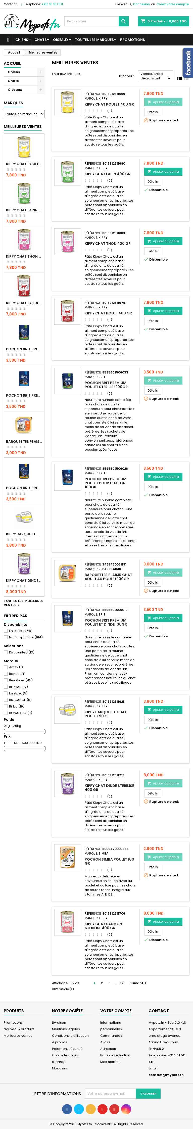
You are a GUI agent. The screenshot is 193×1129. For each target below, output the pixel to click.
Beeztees (21, 680)
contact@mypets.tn (166, 1074)
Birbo (16, 706)
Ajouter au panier (163, 102)
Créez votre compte (172, 4)
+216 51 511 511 (52, 4)
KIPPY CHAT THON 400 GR (24, 256)
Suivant (138, 983)
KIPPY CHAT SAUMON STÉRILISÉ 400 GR (103, 925)
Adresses (108, 1048)
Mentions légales (66, 1029)
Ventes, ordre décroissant (156, 76)
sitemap (59, 1061)
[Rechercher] (96, 21)
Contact (10, 4)
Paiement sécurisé (67, 1048)
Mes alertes (109, 1061)
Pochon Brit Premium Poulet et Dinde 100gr (24, 488)
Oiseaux (61, 39)
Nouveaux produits (19, 1029)
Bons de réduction (115, 1055)
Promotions (132, 39)
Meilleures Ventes (23, 126)
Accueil (12, 63)
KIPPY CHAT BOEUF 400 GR (24, 303)
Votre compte (115, 1011)
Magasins (60, 1068)
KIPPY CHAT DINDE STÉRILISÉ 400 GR (24, 581)
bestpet (18, 693)
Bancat (17, 673)
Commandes (111, 1035)
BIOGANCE (20, 699)
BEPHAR (18, 686)
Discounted (21, 652)
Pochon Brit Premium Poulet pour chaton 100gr (24, 395)
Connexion (141, 4)
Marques (13, 103)
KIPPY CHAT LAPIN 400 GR (24, 210)
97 (121, 983)
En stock (20, 630)
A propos (59, 1042)
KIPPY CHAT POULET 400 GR (24, 164)
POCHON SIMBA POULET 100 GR (109, 861)
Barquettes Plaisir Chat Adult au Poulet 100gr (24, 442)
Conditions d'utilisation (70, 1035)
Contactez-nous (65, 1055)
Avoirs (105, 1042)
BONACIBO (20, 713)
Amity (16, 667)
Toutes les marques (94, 39)
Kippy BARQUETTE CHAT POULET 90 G (24, 534)
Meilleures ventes (18, 1035)
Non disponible (26, 637)
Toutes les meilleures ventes (23, 603)
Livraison (59, 1022)
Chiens (21, 39)
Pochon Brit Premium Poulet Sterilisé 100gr (24, 349)
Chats (40, 39)
